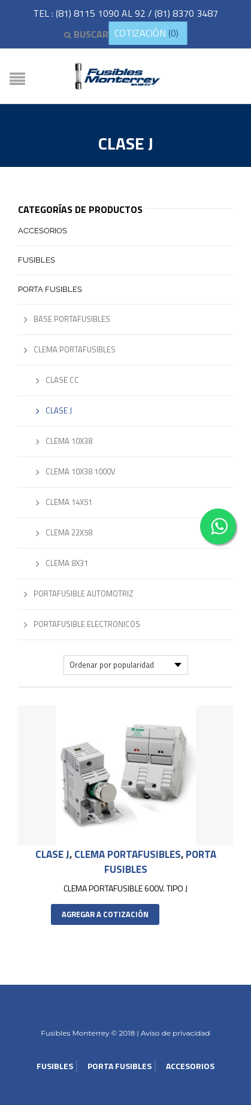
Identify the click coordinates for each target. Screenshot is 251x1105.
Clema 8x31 (67, 563)
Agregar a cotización (105, 914)
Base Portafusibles (72, 319)
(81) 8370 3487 (186, 13)
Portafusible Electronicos (87, 624)
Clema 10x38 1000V (81, 471)
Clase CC (62, 380)
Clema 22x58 (69, 532)
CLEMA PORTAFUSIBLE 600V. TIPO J (125, 888)
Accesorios (42, 230)
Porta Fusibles (50, 289)
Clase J (52, 854)
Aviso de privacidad (174, 1032)
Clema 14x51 (69, 502)
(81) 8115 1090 (89, 13)
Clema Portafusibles (127, 854)
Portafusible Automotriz (84, 593)
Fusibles (36, 259)
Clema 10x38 (69, 441)
